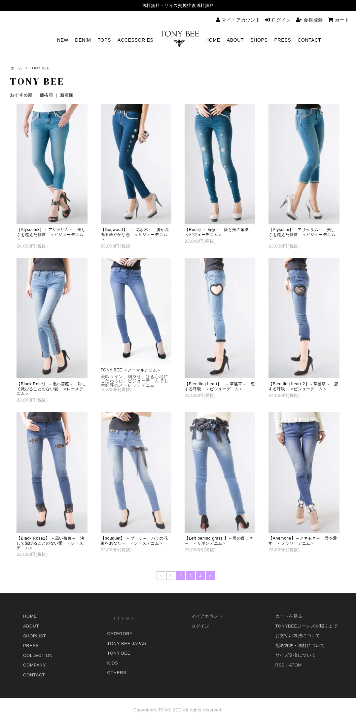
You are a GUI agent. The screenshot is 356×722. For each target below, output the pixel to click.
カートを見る (289, 616)
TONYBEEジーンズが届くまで (306, 626)
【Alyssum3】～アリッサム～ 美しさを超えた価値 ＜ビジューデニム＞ (51, 234)
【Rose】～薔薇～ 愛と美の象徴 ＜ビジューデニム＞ (219, 232)
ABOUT (235, 40)
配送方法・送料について (300, 645)
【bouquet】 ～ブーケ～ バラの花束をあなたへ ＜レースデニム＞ (134, 540)
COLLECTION (38, 655)
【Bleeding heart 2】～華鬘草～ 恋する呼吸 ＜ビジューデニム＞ (303, 386)
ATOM (295, 665)
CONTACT (309, 40)
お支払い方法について (298, 635)
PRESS (282, 40)
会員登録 (309, 20)
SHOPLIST (34, 635)
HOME (212, 40)
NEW (63, 40)
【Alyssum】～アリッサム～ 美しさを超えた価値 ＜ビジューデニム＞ (301, 234)
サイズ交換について (295, 655)
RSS (280, 665)
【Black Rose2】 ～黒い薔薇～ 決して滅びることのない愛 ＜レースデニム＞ (50, 543)
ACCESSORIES (135, 40)
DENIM (83, 40)
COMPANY (34, 665)
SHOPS (258, 40)
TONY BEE (40, 68)
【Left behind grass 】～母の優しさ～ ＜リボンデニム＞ (219, 540)
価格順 (46, 95)
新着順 (67, 95)
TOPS (104, 40)
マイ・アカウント (238, 20)
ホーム (16, 68)
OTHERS (116, 672)
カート (338, 20)
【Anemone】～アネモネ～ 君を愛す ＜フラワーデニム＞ (302, 540)
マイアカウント (207, 616)
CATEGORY (120, 633)
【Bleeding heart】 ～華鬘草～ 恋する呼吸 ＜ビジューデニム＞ (220, 386)
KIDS (112, 663)
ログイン (278, 20)
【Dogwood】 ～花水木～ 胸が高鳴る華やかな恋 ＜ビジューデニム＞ (135, 234)
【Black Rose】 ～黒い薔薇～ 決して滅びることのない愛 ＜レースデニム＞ (51, 389)
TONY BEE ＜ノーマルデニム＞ (131, 370)
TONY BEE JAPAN (127, 643)
